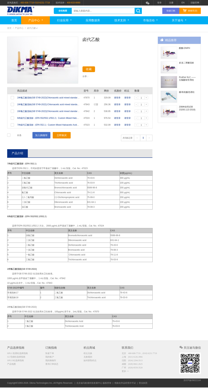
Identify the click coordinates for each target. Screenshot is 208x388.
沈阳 (132, 361)
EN (183, 2)
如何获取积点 (90, 361)
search (138, 11)
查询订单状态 (51, 365)
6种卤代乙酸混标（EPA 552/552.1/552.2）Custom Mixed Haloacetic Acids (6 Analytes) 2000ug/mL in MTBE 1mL (71, 118)
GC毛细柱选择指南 (16, 357)
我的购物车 (50, 361)
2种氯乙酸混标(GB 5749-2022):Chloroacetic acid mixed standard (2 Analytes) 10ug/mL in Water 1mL (65, 104)
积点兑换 (88, 354)
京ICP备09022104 (192, 383)
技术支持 (121, 20)
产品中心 (35, 20)
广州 (132, 369)
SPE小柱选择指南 (15, 361)
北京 (139, 354)
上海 (132, 357)
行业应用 (64, 20)
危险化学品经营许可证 (125, 383)
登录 (159, 2)
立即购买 (62, 135)
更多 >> (125, 372)
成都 (132, 365)
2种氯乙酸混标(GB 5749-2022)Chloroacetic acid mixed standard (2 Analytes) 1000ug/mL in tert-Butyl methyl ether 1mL (74, 111)
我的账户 (49, 357)
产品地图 (11, 365)
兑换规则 (88, 357)
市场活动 (150, 20)
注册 (171, 2)
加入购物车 (41, 135)
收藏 (92, 70)
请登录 (117, 97)
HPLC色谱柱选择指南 (17, 354)
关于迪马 (179, 20)
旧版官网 (195, 2)
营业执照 (143, 383)
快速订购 (171, 10)
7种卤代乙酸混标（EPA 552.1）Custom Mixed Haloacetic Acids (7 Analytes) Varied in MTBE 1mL (63, 125)
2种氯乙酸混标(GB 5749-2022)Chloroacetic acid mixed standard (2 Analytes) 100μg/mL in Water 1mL (65, 97)
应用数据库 (93, 20)
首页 (14, 20)
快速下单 (49, 354)
